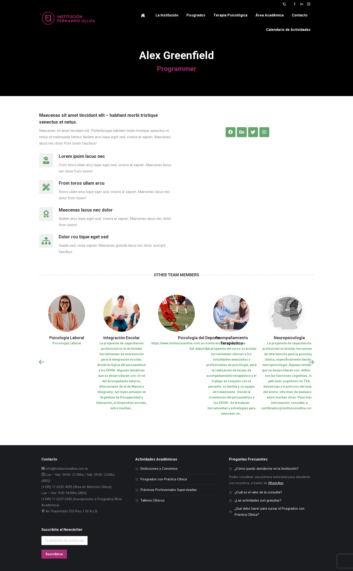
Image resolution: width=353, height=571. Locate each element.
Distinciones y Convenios (159, 469)
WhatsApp (275, 483)
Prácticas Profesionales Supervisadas (168, 490)
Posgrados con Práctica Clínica (163, 479)
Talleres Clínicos (152, 500)
